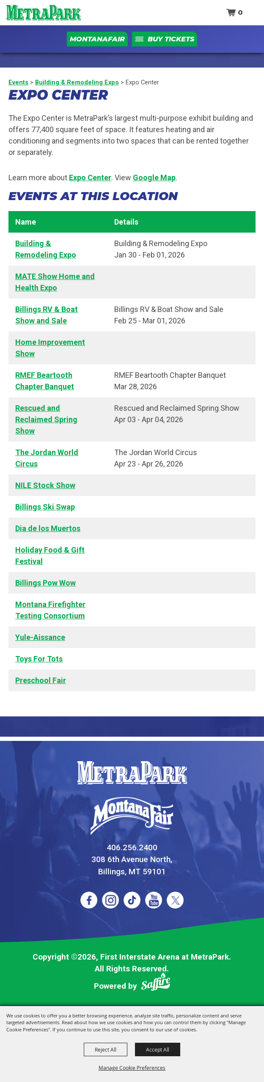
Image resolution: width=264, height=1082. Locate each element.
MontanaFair (97, 39)
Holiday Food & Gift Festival (50, 555)
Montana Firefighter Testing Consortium (50, 610)
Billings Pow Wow (45, 582)
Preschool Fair (40, 680)
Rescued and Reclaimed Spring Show (46, 419)
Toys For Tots (39, 658)
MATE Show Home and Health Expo (55, 282)
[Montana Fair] (132, 816)
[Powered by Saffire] (155, 983)
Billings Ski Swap (45, 506)
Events (18, 82)
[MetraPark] (132, 772)
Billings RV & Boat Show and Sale (46, 315)
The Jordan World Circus (46, 458)
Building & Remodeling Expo (77, 82)
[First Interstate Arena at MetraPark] (43, 12)
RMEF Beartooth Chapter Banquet (44, 381)
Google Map (154, 177)
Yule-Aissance (40, 637)
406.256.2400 (132, 847)
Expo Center (90, 177)
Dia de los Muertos (47, 528)
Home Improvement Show (50, 348)
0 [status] (240, 12)
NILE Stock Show (45, 485)
